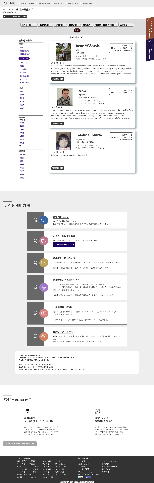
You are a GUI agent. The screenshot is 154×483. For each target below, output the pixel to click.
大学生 (22, 101)
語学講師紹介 (107, 464)
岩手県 (22, 129)
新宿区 (22, 164)
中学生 (22, 95)
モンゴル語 (59, 472)
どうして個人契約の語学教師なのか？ (22, 443)
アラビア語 (33, 469)
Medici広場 (83, 458)
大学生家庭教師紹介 (110, 466)
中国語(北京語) (25, 51)
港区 (21, 161)
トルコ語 (45, 472)
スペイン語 (24, 58)
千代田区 (23, 154)
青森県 (22, 126)
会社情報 (81, 461)
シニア (22, 108)
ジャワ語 (32, 472)
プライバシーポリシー (87, 472)
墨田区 (22, 174)
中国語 (32, 461)
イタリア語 (23, 79)
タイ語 (19, 477)
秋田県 (22, 136)
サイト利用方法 (44, 3)
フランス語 (23, 63)
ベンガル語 (46, 469)
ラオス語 (45, 474)
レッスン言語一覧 (24, 458)
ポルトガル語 (24, 76)
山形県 (22, 139)
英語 (21, 47)
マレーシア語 (60, 474)
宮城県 (22, 133)
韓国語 (22, 66)
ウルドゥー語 (47, 477)
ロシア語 (23, 69)
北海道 (22, 123)
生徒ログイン (59, 3)
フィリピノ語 (60, 464)
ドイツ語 (23, 73)
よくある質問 (83, 469)
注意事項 (105, 472)
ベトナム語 (21, 472)
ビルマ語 (32, 477)
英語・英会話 (22, 461)
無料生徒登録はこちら (64, 244)
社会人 (22, 105)
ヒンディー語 (24, 83)
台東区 (22, 171)
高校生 (22, 98)
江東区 (22, 178)
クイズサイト (107, 469)
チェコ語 (32, 474)
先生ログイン (73, 3)
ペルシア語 (59, 469)
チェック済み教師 (27, 3)
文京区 (22, 168)
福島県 (22, 143)
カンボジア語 (60, 466)
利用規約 (81, 466)
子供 (21, 91)
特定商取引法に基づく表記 (88, 474)
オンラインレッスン (110, 461)
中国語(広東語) (25, 54)
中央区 (22, 158)
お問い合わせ (83, 464)
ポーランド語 (22, 474)
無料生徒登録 (87, 3)
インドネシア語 (61, 461)
